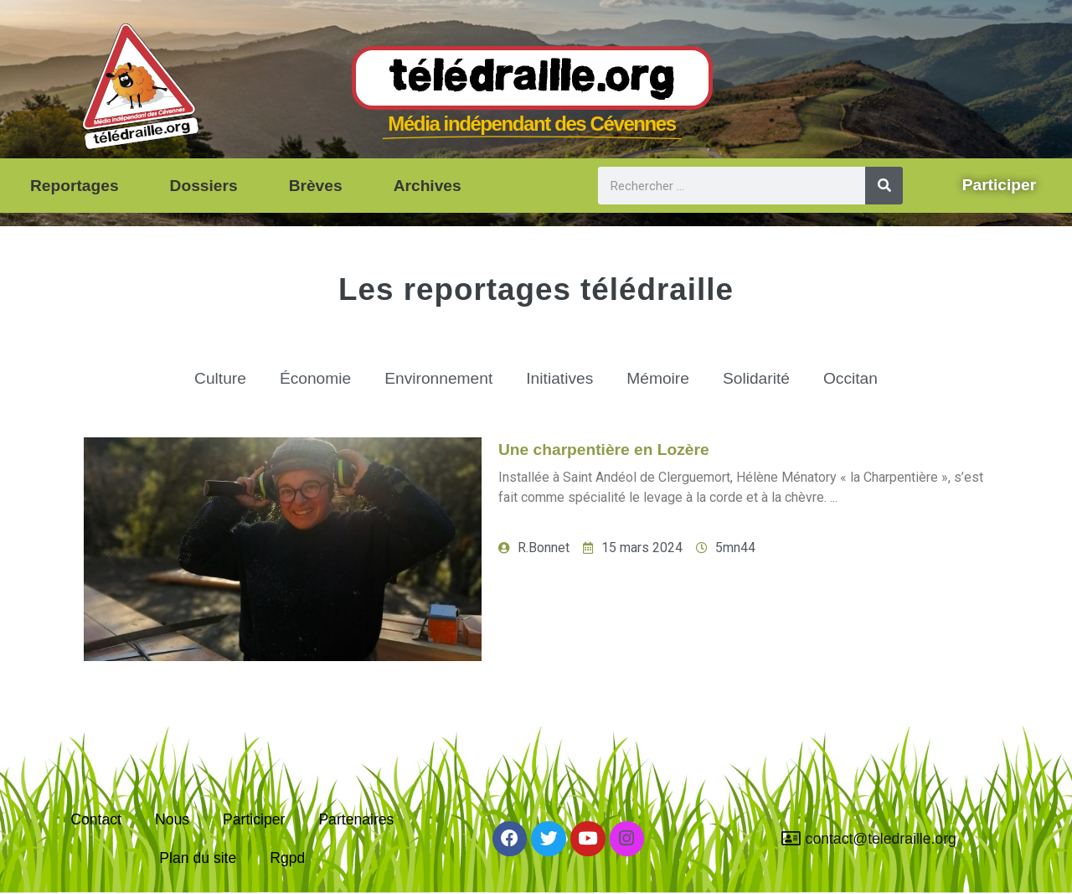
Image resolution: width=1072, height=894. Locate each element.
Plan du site (197, 858)
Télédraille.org (532, 79)
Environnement (438, 378)
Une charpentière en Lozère (603, 449)
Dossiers (204, 185)
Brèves (316, 185)
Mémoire (657, 378)
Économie (315, 378)
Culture (220, 378)
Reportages (74, 185)
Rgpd (287, 858)
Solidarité (756, 378)
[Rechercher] (884, 185)
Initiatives (559, 378)
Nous (172, 819)
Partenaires (356, 819)
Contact (95, 819)
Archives (427, 185)
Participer (254, 819)
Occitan (850, 378)
